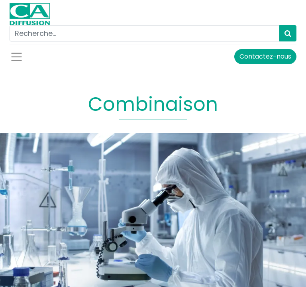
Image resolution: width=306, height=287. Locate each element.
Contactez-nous (265, 56)
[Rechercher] (287, 33)
